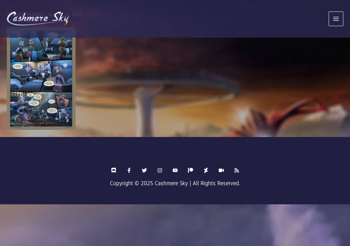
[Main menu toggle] (336, 19)
